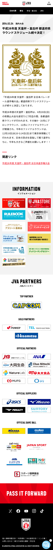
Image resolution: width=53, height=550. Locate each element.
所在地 (32, 541)
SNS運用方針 (31, 538)
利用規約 (21, 538)
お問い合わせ (7, 541)
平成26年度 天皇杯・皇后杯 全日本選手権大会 (26, 163)
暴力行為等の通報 (21, 541)
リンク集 (41, 538)
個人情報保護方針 (9, 538)
